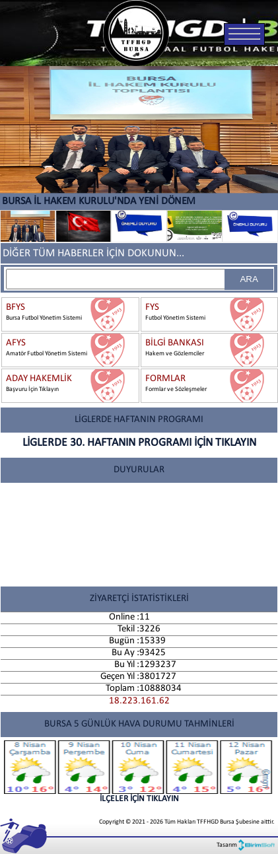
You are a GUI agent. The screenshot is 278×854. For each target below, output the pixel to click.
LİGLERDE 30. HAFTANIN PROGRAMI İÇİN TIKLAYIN (139, 442)
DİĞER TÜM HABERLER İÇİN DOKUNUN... (93, 253)
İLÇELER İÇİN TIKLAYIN (139, 771)
